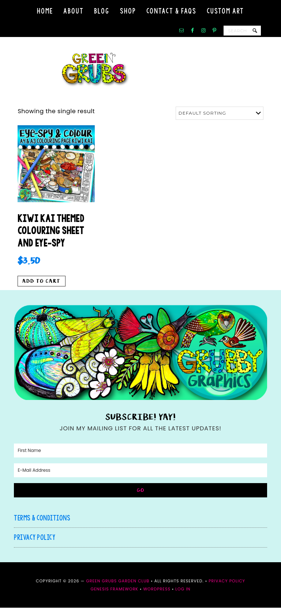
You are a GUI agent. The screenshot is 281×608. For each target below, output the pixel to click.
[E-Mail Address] (140, 471)
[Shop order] (219, 113)
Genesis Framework (114, 589)
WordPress (156, 589)
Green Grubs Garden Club (140, 70)
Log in (182, 589)
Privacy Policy (34, 537)
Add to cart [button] (41, 281)
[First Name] (140, 451)
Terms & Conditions (42, 518)
